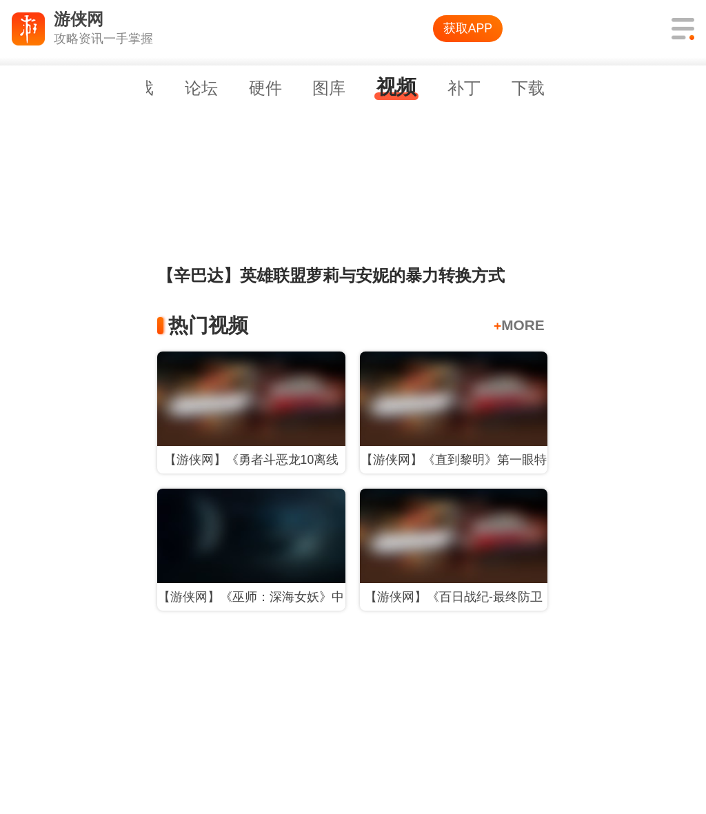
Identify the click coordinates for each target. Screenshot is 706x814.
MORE (519, 325)
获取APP (467, 28)
